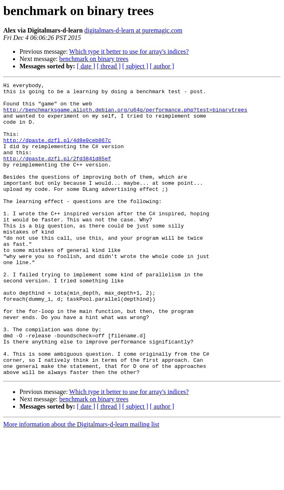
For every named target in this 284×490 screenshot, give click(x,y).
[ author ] (162, 66)
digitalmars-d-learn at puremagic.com (133, 30)
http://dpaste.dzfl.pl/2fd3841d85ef (57, 174)
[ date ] (86, 66)
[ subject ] (135, 66)
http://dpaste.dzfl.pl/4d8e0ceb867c (57, 152)
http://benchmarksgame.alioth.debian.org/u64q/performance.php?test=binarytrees (125, 115)
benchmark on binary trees (93, 58)
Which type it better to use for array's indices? (129, 51)
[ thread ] (109, 66)
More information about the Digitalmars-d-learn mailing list (81, 482)
